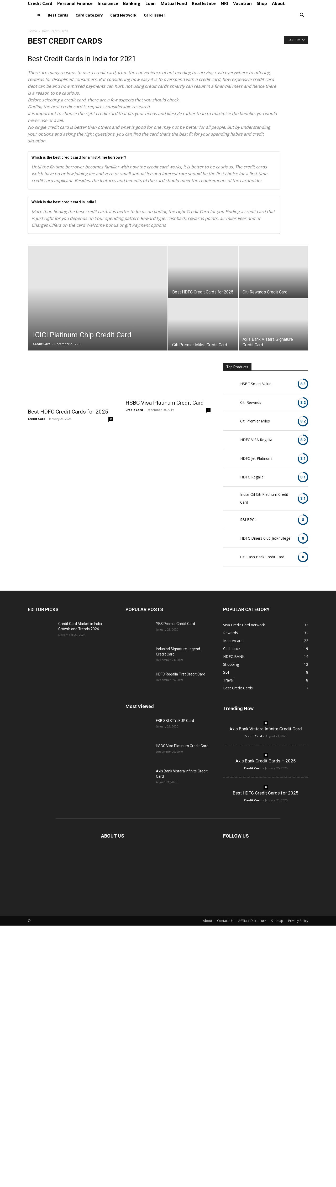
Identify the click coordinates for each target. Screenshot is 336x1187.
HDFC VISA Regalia (256, 439)
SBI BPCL (248, 519)
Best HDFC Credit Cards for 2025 (68, 412)
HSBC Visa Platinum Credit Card (164, 403)
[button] (302, 15)
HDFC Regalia (252, 476)
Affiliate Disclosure (252, 920)
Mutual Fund (174, 3)
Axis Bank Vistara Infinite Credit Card (265, 728)
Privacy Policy (298, 920)
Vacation (242, 3)
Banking (131, 3)
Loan (150, 3)
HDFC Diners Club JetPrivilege (265, 538)
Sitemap (277, 920)
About (278, 3)
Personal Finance (75, 3)
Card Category (89, 15)
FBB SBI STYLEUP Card (175, 721)
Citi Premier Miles (255, 421)
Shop (262, 3)
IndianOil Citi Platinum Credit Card (264, 498)
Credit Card (40, 3)
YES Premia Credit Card (175, 624)
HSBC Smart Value (255, 383)
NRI (224, 3)
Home (32, 31)
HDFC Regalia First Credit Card (180, 674)
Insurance (108, 3)
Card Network (123, 15)
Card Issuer (154, 15)
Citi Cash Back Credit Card (262, 556)
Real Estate (204, 3)
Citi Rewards (250, 402)
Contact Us (225, 920)
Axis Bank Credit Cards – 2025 (265, 760)
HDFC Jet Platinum (256, 458)
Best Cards (58, 15)
